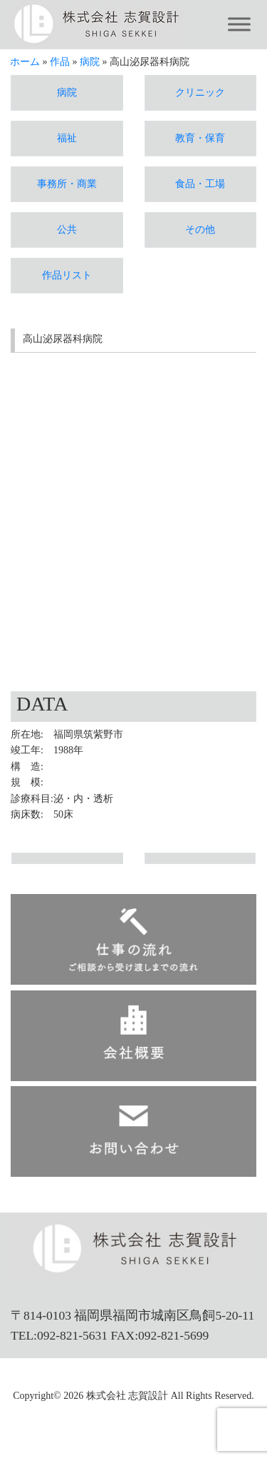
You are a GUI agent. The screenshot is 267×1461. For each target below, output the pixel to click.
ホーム (25, 61)
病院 (90, 61)
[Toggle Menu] (239, 24)
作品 (60, 61)
